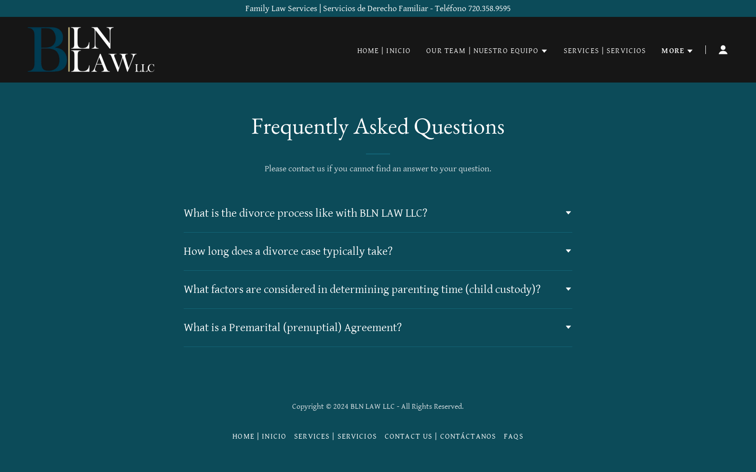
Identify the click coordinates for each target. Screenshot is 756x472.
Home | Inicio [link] (384, 51)
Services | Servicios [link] (605, 51)
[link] (92, 49)
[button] (487, 51)
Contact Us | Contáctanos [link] (440, 436)
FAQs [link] (514, 436)
